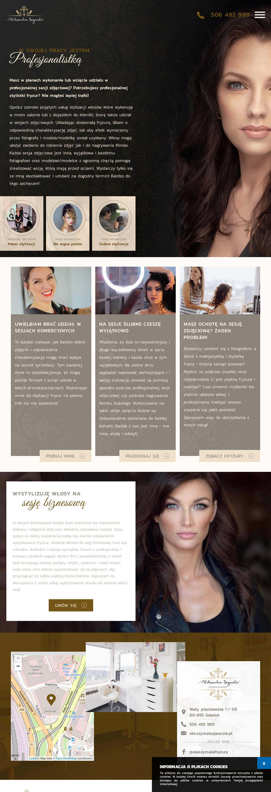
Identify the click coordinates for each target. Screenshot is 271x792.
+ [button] (18, 659)
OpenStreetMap (66, 758)
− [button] (18, 667)
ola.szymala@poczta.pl (210, 733)
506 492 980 (229, 15)
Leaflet (33, 758)
